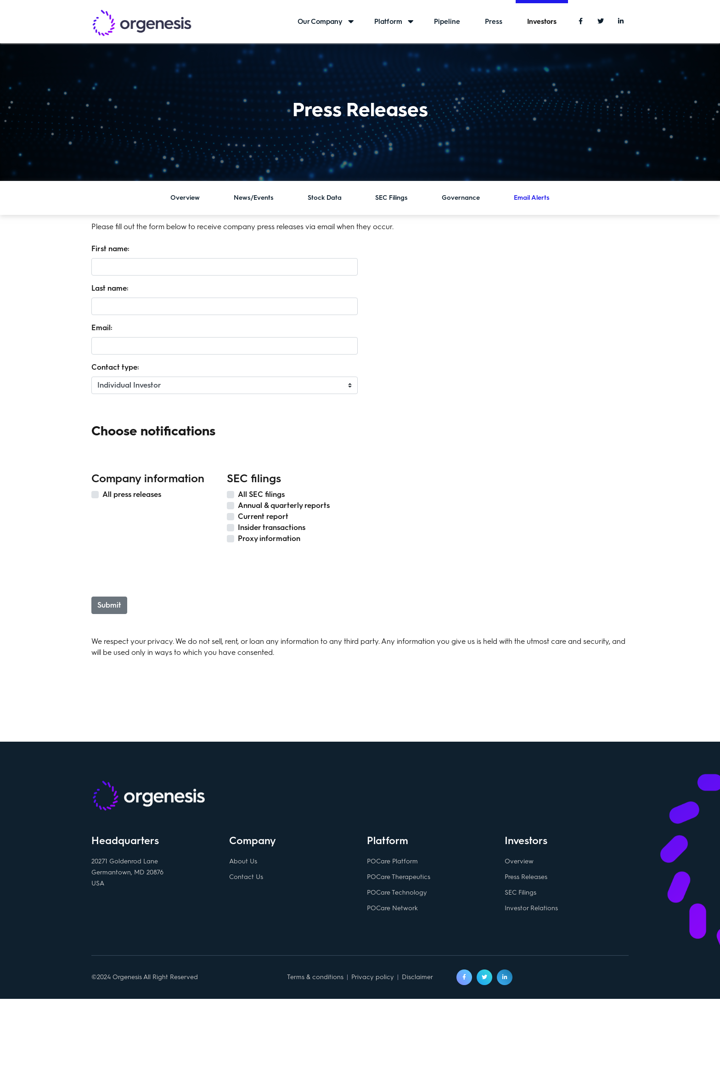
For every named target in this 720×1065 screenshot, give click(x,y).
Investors (542, 21)
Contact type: (115, 367)
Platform (388, 21)
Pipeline (447, 21)
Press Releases (526, 879)
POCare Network (392, 910)
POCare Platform (392, 863)
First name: (110, 248)
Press (493, 21)
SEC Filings (391, 198)
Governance (461, 198)
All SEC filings (261, 494)
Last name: (110, 288)
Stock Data (325, 198)
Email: (101, 327)
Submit (109, 605)
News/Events (254, 198)
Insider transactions (271, 527)
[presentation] (162, 569)
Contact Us (246, 879)
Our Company (320, 21)
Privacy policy (372, 979)
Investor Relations (531, 910)
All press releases (131, 494)
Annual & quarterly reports (284, 505)
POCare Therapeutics (398, 879)
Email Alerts (532, 198)
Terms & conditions (315, 979)
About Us (243, 863)
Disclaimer (417, 979)
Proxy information (269, 538)
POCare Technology (397, 894)
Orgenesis (141, 24)
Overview (185, 198)
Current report (263, 516)
